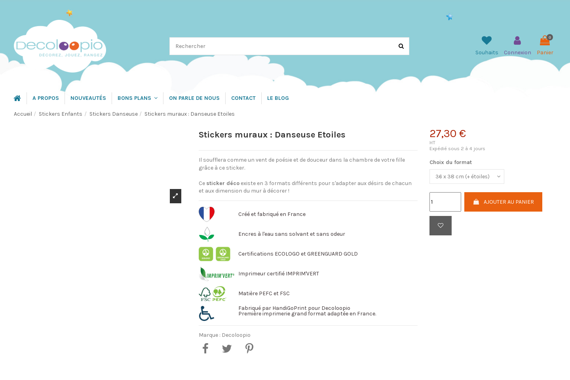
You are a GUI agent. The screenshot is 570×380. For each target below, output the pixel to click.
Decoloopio (236, 335)
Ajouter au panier (503, 202)
